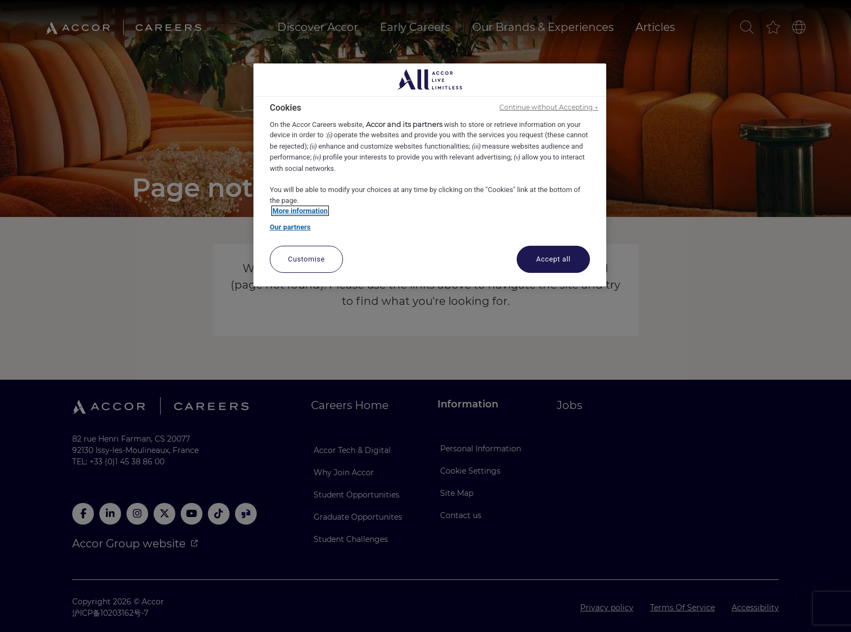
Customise (306, 259)
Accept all (553, 259)
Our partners (290, 227)
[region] (429, 175)
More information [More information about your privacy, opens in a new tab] (300, 211)
